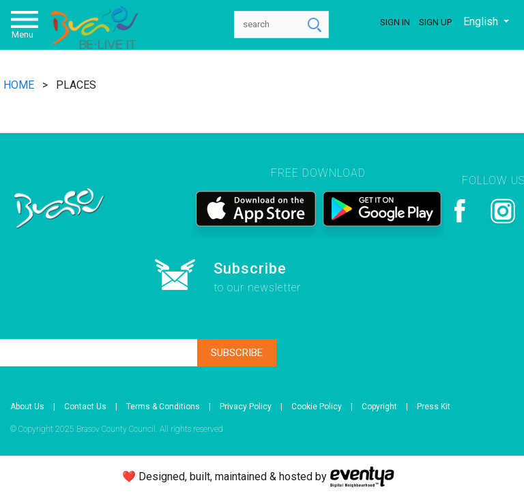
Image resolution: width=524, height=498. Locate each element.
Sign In (395, 22)
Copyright (379, 406)
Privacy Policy (246, 406)
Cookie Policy (316, 406)
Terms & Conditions (163, 406)
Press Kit (433, 406)
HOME (20, 84)
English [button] (482, 21)
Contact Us (85, 406)
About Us (27, 406)
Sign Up (435, 22)
